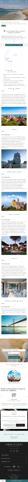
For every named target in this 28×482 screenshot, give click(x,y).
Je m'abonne (20, 425)
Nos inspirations (5, 455)
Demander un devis (17, 480)
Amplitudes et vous (5, 461)
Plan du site (14, 474)
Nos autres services (5, 458)
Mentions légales (14, 478)
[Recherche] (26, 1)
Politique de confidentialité (14, 476)
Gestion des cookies (14, 477)
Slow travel (3, 25)
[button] (3, 481)
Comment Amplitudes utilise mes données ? (14, 427)
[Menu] (1, 1)
